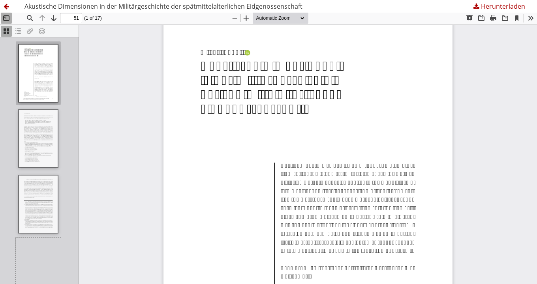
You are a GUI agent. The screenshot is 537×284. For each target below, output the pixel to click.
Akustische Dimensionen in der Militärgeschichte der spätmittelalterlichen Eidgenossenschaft (163, 6)
